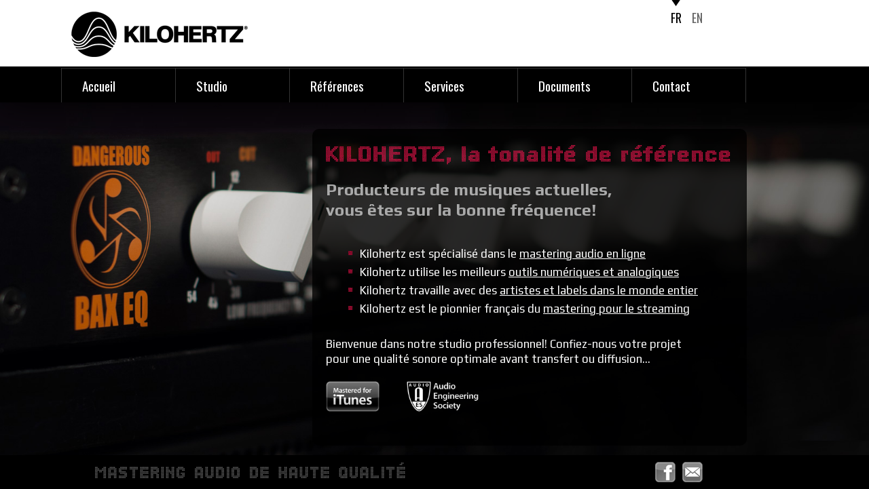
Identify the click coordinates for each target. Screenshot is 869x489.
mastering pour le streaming (616, 308)
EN (697, 17)
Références (337, 85)
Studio (211, 85)
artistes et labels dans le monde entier (599, 290)
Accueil (98, 85)
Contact (671, 85)
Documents (564, 85)
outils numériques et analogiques (594, 272)
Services (444, 85)
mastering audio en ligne (582, 253)
